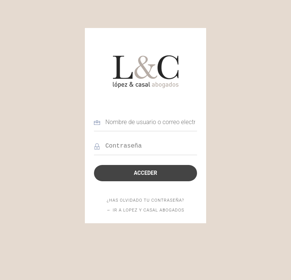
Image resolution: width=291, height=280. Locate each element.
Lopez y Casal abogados (145, 71)
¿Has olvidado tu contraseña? (145, 200)
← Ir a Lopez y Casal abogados (146, 210)
